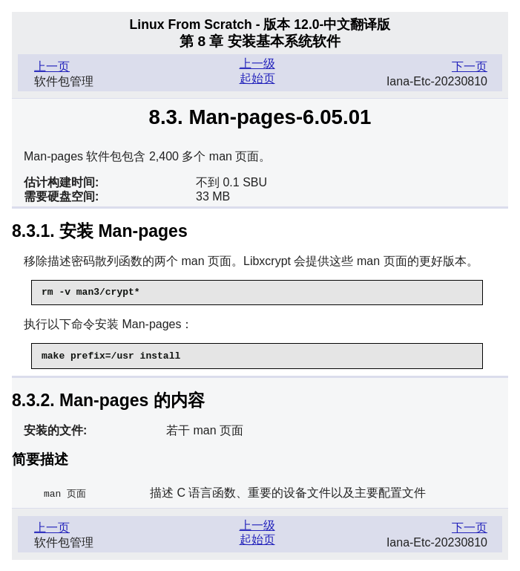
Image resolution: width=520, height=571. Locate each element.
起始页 (257, 78)
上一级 (257, 63)
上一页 (52, 66)
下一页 (469, 66)
